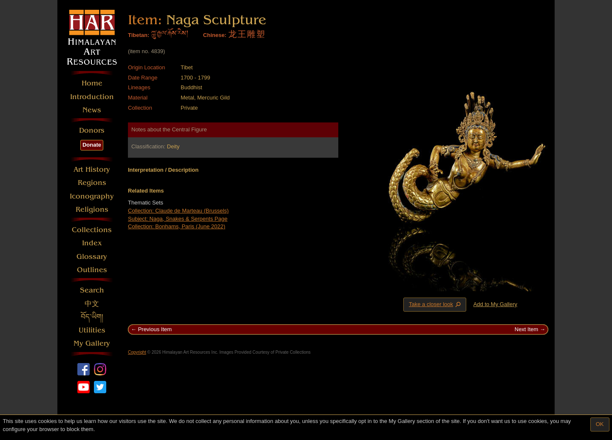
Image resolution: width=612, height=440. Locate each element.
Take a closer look (435, 304)
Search (92, 290)
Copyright (137, 352)
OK (600, 424)
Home (92, 83)
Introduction (92, 97)
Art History (92, 169)
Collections (92, 230)
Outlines (92, 270)
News (91, 110)
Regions (92, 183)
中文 (92, 304)
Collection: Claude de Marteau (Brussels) (178, 210)
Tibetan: (138, 35)
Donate (91, 145)
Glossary (91, 257)
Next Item (526, 329)
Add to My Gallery (495, 304)
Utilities (92, 330)
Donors (92, 130)
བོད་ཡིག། (92, 317)
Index (92, 243)
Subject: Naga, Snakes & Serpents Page (177, 219)
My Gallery (92, 343)
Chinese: (215, 35)
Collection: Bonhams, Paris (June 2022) (176, 226)
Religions (92, 209)
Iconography (92, 196)
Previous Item (155, 329)
